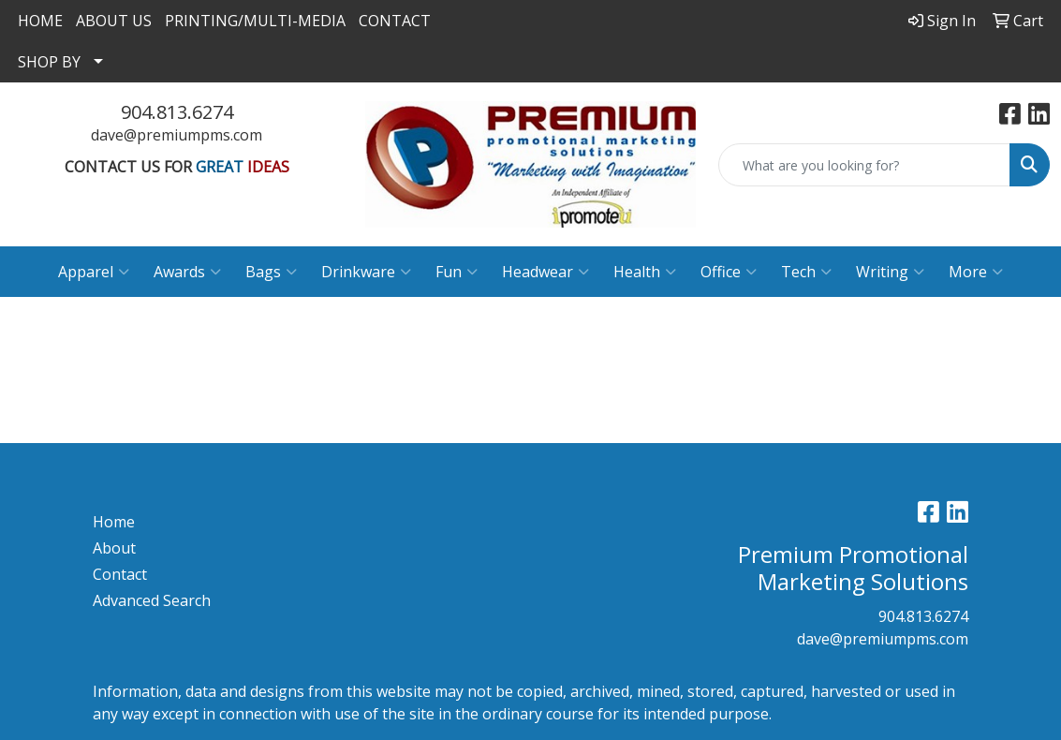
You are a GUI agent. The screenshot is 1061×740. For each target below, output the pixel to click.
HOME (40, 20)
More (976, 271)
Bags (271, 271)
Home (114, 521)
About (114, 548)
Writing (890, 271)
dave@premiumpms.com (176, 135)
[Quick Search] (864, 164)
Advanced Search (152, 600)
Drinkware (366, 271)
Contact (120, 574)
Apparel (93, 271)
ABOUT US (114, 20)
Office (728, 271)
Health (644, 271)
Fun (456, 271)
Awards (187, 271)
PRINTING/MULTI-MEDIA (255, 20)
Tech (806, 271)
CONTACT (395, 20)
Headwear (545, 271)
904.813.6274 (177, 112)
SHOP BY (49, 62)
